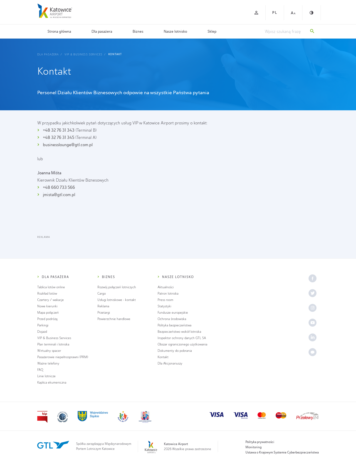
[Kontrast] (311, 12)
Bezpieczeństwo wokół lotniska (179, 332)
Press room (165, 300)
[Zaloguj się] (256, 12)
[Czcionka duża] (293, 12)
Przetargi (103, 313)
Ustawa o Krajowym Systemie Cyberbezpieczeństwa (282, 452)
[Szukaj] (312, 31)
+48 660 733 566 (59, 187)
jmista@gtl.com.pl (59, 194)
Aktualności (166, 287)
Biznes (138, 31)
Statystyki (164, 306)
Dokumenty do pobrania (175, 351)
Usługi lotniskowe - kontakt (116, 300)
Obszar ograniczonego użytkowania (182, 344)
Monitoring (253, 447)
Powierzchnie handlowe (113, 319)
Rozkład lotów (47, 294)
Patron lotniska (168, 294)
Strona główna (59, 31)
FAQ (40, 370)
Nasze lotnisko (175, 31)
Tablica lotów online (51, 287)
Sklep (212, 31)
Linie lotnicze (46, 376)
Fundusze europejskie (173, 313)
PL (274, 12)
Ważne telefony (48, 363)
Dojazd (42, 332)
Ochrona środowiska (172, 319)
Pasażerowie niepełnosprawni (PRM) (62, 357)
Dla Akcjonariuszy (170, 363)
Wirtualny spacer (49, 351)
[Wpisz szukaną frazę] (285, 31)
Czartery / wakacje (50, 300)
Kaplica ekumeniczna (51, 382)
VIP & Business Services (83, 54)
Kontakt (115, 54)
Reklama (103, 306)
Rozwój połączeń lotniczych (116, 287)
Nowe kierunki (47, 306)
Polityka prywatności (259, 442)
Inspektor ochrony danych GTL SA (182, 338)
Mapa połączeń (48, 313)
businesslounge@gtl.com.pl (68, 144)
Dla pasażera (101, 31)
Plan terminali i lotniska (53, 344)
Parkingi (42, 325)
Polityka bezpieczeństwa (174, 325)
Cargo (101, 294)
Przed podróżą (47, 319)
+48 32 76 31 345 (58, 137)
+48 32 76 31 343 (58, 130)
